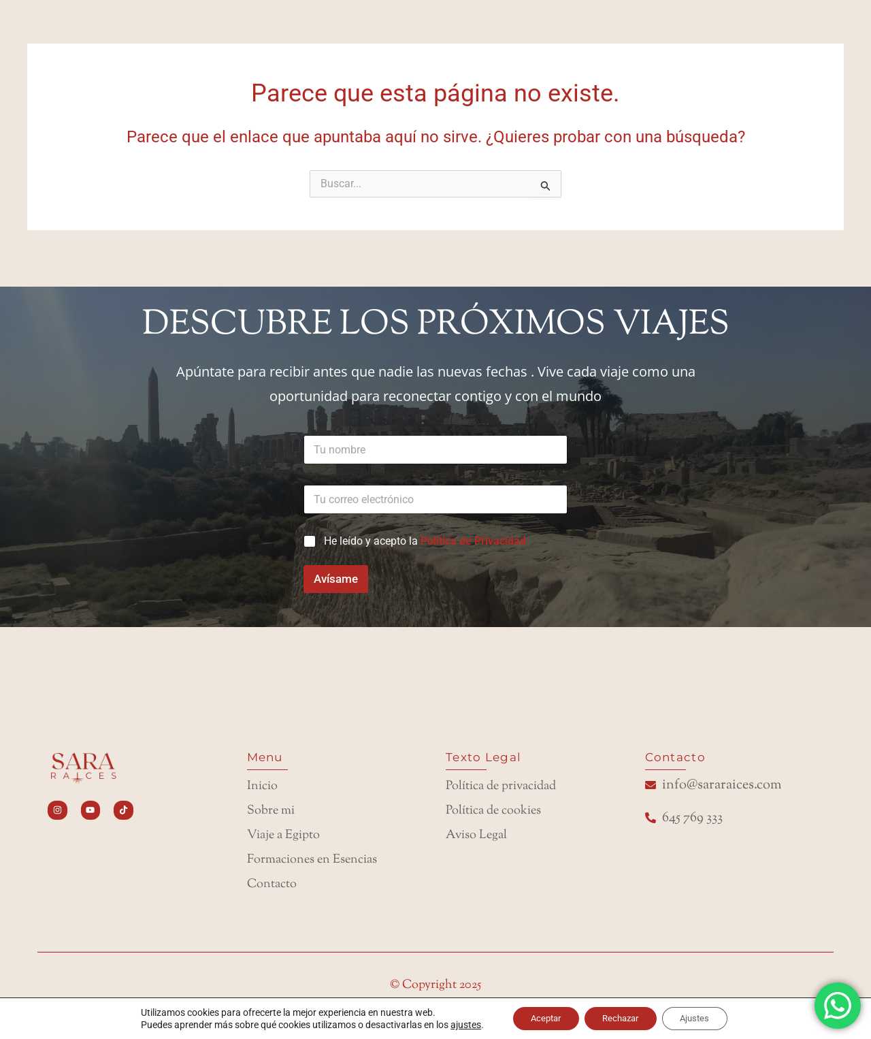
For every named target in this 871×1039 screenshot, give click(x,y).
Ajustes (703, 1017)
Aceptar (538, 1017)
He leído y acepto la (425, 527)
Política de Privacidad (473, 527)
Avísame (336, 565)
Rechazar (621, 1017)
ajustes (454, 1024)
